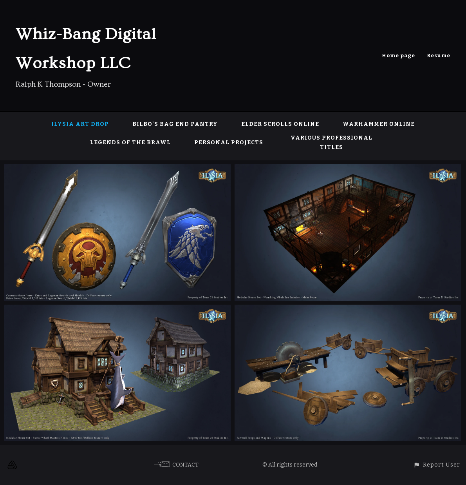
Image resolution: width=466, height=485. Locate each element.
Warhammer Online (379, 124)
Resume (438, 55)
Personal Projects (228, 142)
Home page (398, 55)
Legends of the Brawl (130, 142)
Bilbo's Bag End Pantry (175, 124)
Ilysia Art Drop (80, 124)
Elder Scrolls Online (280, 124)
